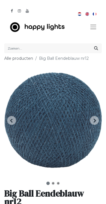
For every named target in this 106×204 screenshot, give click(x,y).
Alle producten (18, 58)
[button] (11, 120)
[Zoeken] (96, 48)
